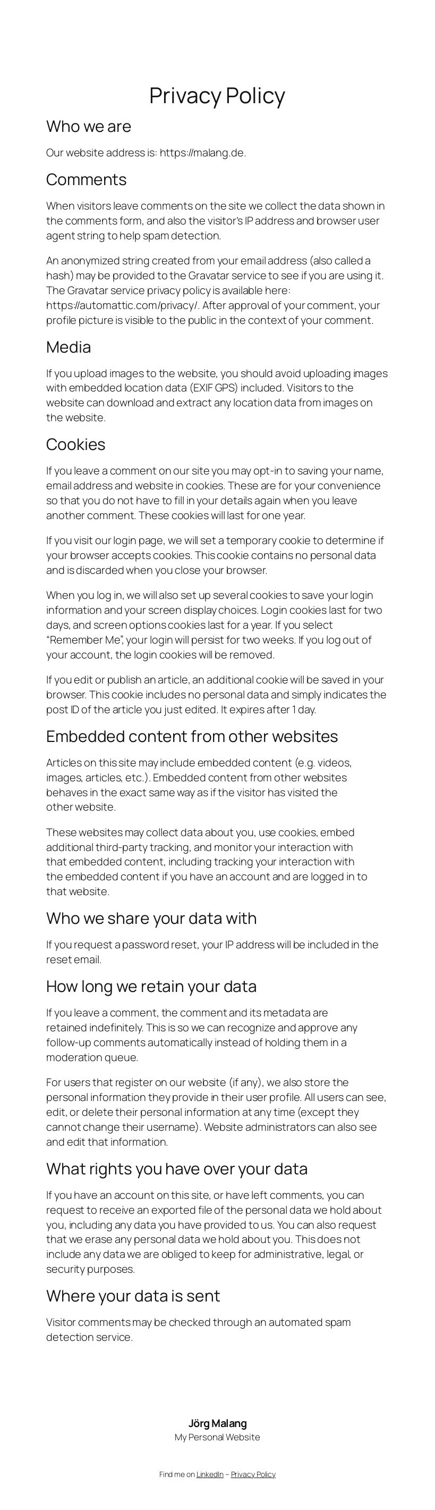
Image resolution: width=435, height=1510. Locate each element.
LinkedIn (210, 1474)
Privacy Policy (253, 1474)
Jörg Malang (218, 1423)
